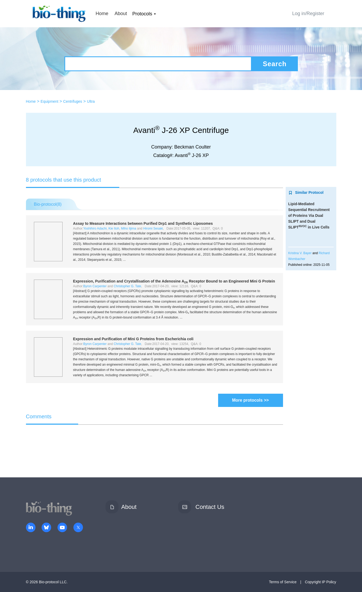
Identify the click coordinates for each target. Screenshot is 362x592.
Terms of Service (283, 582)
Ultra (91, 101)
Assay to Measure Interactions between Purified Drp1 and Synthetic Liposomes (143, 223)
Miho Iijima (128, 228)
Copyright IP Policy (320, 582)
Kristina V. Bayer (300, 253)
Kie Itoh (113, 228)
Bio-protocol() (48, 204)
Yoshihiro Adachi (95, 228)
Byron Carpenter (95, 286)
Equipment (49, 101)
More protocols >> (250, 400)
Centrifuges (72, 101)
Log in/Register (308, 13)
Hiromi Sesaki (153, 228)
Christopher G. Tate (127, 286)
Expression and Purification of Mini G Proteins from (133, 339)
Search (274, 64)
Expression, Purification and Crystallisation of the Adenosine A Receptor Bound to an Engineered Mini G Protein (174, 281)
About (120, 13)
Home (102, 13)
